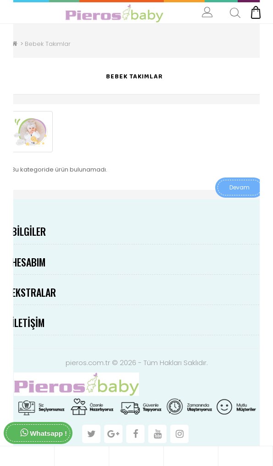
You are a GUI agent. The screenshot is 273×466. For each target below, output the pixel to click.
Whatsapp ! (43, 432)
